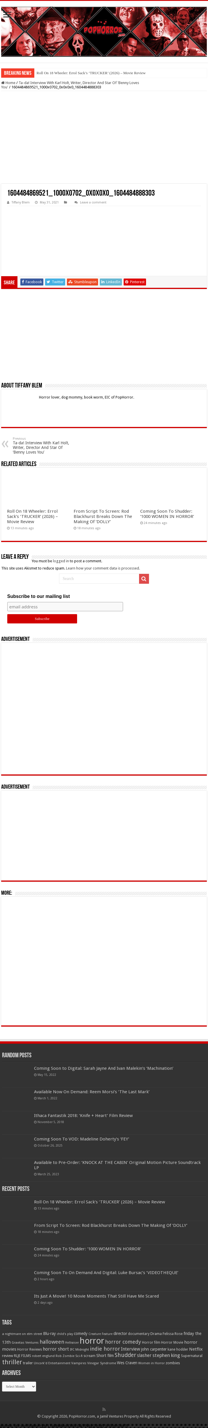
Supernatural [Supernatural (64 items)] (191, 1356)
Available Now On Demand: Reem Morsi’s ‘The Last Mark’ (92, 1091)
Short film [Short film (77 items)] (105, 1355)
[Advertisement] (104, 137)
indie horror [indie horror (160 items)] (105, 1349)
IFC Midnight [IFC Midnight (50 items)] (79, 1349)
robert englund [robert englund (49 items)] (43, 1356)
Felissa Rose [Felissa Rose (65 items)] (173, 1333)
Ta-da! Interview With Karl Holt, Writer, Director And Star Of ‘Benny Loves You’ (42, 445)
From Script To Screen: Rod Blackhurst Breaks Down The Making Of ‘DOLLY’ (103, 516)
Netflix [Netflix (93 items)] (196, 1349)
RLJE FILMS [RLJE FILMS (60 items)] (22, 1356)
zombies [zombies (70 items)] (173, 1363)
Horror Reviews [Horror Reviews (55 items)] (29, 1349)
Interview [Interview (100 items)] (130, 1349)
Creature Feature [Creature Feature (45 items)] (100, 1334)
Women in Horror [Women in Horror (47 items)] (151, 1363)
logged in (61, 561)
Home (8, 83)
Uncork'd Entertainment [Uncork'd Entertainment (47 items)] (52, 1363)
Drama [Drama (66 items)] (156, 1333)
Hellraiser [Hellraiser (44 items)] (72, 1343)
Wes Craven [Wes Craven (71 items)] (127, 1362)
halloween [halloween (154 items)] (52, 1342)
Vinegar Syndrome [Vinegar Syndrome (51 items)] (101, 1363)
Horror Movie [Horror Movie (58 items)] (172, 1342)
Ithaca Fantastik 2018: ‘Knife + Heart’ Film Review (83, 1115)
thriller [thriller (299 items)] (12, 1362)
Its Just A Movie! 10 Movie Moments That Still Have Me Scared (96, 1296)
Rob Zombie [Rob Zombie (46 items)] (65, 1356)
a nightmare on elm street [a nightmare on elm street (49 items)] (22, 1334)
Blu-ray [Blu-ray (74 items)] (49, 1333)
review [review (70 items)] (7, 1356)
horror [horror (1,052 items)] (92, 1341)
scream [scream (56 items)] (89, 1356)
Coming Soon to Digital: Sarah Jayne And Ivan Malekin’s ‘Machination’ (103, 1068)
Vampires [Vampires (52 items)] (78, 1363)
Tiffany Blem (21, 202)
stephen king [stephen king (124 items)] (166, 1355)
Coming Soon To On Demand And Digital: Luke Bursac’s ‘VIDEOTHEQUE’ (106, 1272)
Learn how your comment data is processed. (103, 568)
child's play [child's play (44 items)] (65, 1334)
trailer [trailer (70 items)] (28, 1363)
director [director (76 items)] (120, 1333)
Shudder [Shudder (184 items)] (125, 1355)
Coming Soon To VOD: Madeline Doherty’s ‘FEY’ (81, 1139)
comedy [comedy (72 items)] (81, 1333)
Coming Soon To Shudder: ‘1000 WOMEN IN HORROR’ (167, 514)
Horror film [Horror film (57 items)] (151, 1342)
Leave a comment (93, 202)
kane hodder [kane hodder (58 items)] (178, 1349)
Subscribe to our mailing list (38, 596)
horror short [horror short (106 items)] (56, 1349)
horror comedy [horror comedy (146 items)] (123, 1342)
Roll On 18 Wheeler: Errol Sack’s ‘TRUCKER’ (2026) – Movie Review (91, 73)
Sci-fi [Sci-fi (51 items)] (79, 1356)
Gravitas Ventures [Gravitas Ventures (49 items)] (25, 1342)
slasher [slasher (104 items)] (144, 1355)
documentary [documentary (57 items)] (139, 1334)
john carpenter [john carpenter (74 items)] (154, 1349)
